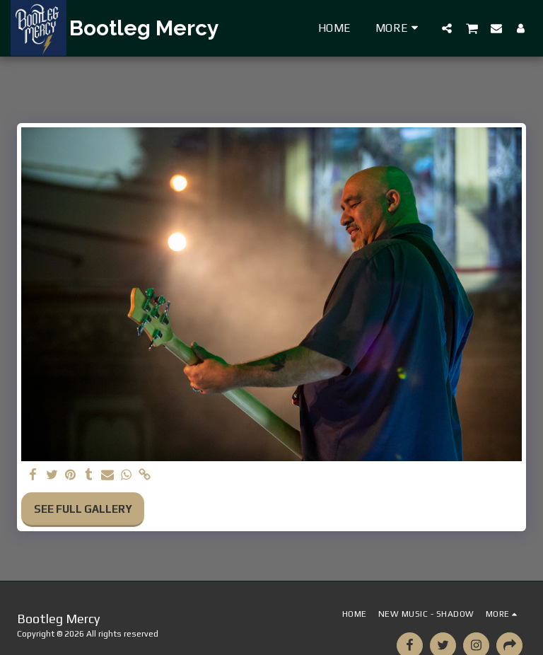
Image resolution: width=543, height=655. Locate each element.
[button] (447, 28)
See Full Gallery (83, 509)
